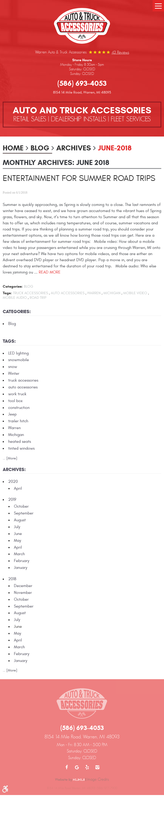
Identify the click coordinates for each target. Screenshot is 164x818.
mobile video (135, 293)
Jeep (12, 414)
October (21, 506)
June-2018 (115, 147)
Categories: (17, 311)
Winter (13, 373)
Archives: (14, 469)
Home (13, 147)
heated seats (19, 441)
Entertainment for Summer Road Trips (79, 178)
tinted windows (21, 448)
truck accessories (30, 293)
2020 (13, 481)
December (23, 585)
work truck (17, 394)
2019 (12, 499)
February (21, 560)
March (19, 554)
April (18, 488)
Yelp (87, 767)
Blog (40, 147)
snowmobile (18, 359)
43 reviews (120, 52)
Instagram (97, 767)
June (18, 533)
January (20, 567)
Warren (94, 293)
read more (50, 272)
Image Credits (98, 779)
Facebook (66, 767)
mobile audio (15, 298)
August (20, 520)
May (17, 540)
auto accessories (68, 293)
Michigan (111, 293)
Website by (70, 779)
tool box (15, 400)
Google (77, 767)
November (23, 592)
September (23, 513)
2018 (12, 579)
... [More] (10, 458)
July (17, 526)
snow (12, 366)
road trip (38, 298)
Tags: (9, 341)
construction (19, 407)
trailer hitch (18, 421)
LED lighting (18, 353)
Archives (73, 147)
